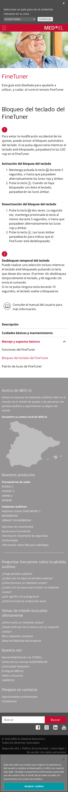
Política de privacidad (35, 748)
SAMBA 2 (7, 495)
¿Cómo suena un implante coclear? (23, 622)
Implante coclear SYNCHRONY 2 (21, 511)
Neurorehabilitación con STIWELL (22, 657)
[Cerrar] (64, 759)
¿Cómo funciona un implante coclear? (24, 583)
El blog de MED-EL (13, 671)
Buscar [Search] (55, 720)
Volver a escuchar (12, 675)
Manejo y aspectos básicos (21, 342)
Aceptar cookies (34, 786)
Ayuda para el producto (16, 531)
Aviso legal (57, 748)
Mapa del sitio (10, 748)
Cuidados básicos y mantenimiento (27, 333)
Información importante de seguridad (25, 535)
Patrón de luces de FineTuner (22, 366)
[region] (34, 773)
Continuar (45, 19)
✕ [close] (64, 3)
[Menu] (4, 28)
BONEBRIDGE (10, 515)
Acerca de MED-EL (17, 391)
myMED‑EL (8, 680)
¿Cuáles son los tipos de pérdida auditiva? (27, 578)
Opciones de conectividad (17, 526)
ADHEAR (7, 500)
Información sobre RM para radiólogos (25, 545)
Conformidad (10, 540)
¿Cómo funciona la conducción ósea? (24, 601)
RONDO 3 (7, 486)
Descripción (10, 324)
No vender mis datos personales (46, 752)
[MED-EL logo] (53, 28)
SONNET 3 (8, 491)
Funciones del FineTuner (18, 350)
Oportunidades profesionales (20, 696)
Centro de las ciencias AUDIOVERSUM (24, 662)
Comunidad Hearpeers (15, 666)
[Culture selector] (20, 19)
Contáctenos (9, 701)
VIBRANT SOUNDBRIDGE (16, 520)
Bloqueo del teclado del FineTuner (25, 358)
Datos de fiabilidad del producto (21, 640)
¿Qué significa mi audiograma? (20, 596)
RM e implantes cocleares (17, 636)
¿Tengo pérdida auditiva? (17, 573)
